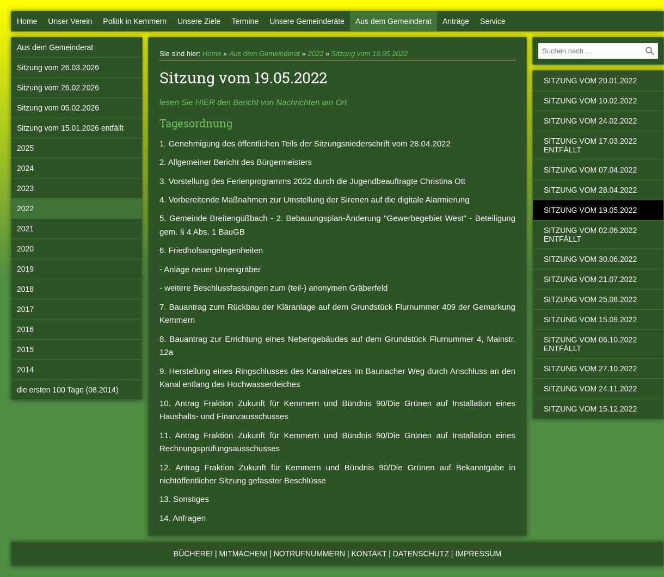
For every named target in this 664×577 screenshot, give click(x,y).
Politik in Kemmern (135, 21)
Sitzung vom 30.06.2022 (590, 259)
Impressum (478, 553)
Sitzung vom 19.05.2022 (369, 54)
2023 (25, 188)
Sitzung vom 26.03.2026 (58, 67)
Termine (245, 21)
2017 (25, 309)
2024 (25, 168)
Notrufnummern (309, 553)
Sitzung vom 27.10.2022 (590, 368)
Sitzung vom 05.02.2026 (58, 107)
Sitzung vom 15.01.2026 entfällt (70, 128)
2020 (25, 248)
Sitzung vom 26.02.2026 (58, 87)
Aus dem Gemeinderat (393, 21)
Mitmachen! (243, 553)
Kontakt (369, 553)
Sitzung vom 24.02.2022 (590, 120)
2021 (25, 228)
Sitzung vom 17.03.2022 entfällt (590, 145)
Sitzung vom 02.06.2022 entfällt (590, 234)
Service (493, 21)
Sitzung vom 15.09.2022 (590, 319)
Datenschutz (421, 553)
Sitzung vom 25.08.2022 (590, 299)
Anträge (455, 21)
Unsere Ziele (198, 21)
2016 (25, 329)
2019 (25, 269)
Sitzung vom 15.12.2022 (590, 408)
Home (27, 21)
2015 (25, 349)
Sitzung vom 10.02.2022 (590, 100)
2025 (25, 148)
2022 (25, 208)
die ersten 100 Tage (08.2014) (68, 389)
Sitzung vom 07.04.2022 (590, 169)
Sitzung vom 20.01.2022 (590, 80)
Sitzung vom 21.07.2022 (590, 279)
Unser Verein (70, 21)
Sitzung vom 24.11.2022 (590, 388)
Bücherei (193, 553)
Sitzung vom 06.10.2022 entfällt (590, 344)
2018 (25, 289)
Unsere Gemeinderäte (307, 21)
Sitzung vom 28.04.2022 (590, 190)
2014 (25, 369)
